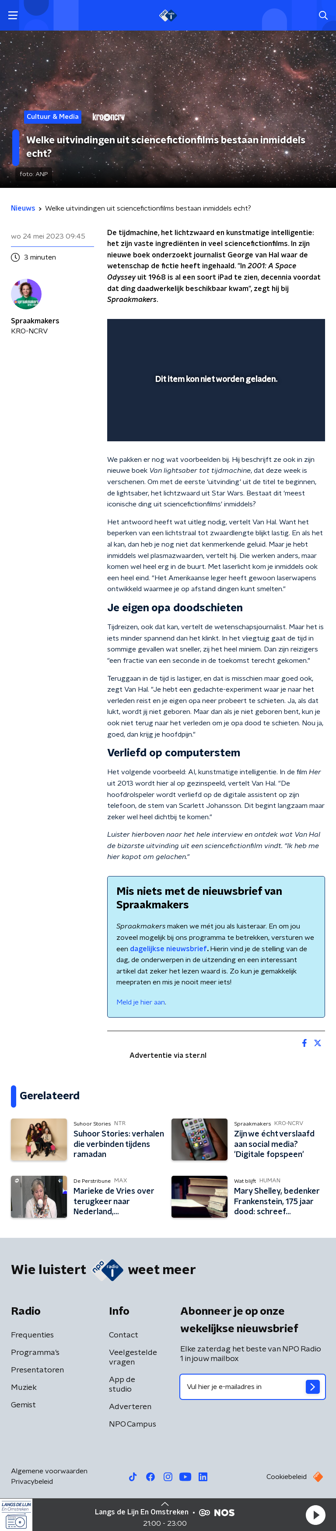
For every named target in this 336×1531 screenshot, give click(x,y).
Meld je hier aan (140, 1002)
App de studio (122, 1384)
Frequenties (32, 1335)
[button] (315, 1515)
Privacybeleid (32, 1481)
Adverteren (130, 1407)
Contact (123, 1335)
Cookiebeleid (286, 1476)
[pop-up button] (278, 331)
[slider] (214, 425)
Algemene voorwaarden (49, 1471)
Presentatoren (37, 1370)
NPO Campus (132, 1424)
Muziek (24, 1388)
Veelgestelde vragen (133, 1357)
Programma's (35, 1353)
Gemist (23, 1405)
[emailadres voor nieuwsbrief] (252, 1387)
